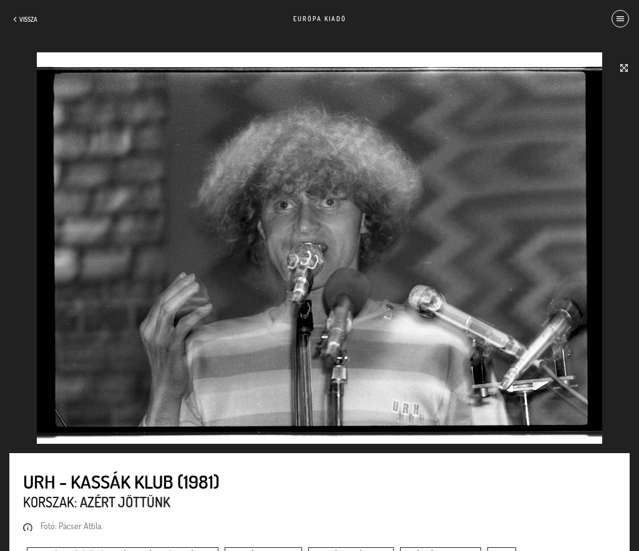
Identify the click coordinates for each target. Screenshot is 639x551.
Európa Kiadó (319, 18)
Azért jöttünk (125, 501)
